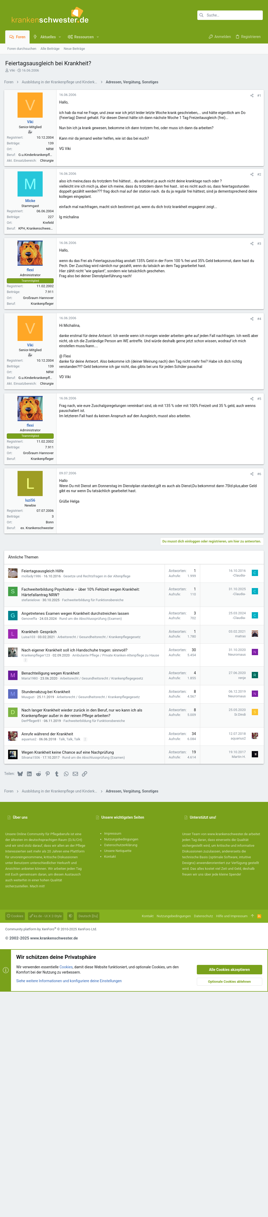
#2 (258, 324)
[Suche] (230, 15)
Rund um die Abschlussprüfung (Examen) (91, 844)
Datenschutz (203, 1141)
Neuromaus (236, 880)
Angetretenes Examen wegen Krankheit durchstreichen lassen (76, 838)
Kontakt (110, 1082)
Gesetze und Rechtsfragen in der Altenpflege (97, 801)
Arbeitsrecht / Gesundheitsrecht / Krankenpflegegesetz (100, 862)
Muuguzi (29, 922)
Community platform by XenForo (51, 1154)
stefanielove (32, 825)
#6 (258, 623)
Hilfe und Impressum (232, 1141)
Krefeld (49, 372)
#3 (258, 393)
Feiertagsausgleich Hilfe (44, 796)
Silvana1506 (32, 983)
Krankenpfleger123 (37, 881)
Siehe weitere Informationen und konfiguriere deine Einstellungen (69, 1206)
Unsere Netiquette (117, 1076)
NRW (51, 222)
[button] (59, 37)
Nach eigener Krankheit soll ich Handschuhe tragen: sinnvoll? (76, 875)
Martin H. (238, 982)
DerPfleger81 (32, 946)
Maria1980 (31, 904)
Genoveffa (30, 844)
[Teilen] (250, 168)
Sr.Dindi (239, 940)
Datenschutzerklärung (120, 1070)
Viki (12, 70)
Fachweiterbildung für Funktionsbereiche (94, 825)
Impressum (112, 1059)
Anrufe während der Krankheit (48, 959)
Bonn (51, 671)
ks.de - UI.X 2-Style (46, 1141)
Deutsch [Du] (88, 1141)
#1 (258, 169)
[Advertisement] (134, 124)
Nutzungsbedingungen (121, 1065)
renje (241, 903)
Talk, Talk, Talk (70, 964)
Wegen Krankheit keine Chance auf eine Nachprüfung (69, 977)
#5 (258, 548)
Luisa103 (29, 862)
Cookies (15, 1141)
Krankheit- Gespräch (40, 857)
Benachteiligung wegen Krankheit (51, 898)
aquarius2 (30, 964)
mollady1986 (32, 801)
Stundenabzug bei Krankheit (47, 917)
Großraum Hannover (39, 447)
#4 (258, 468)
